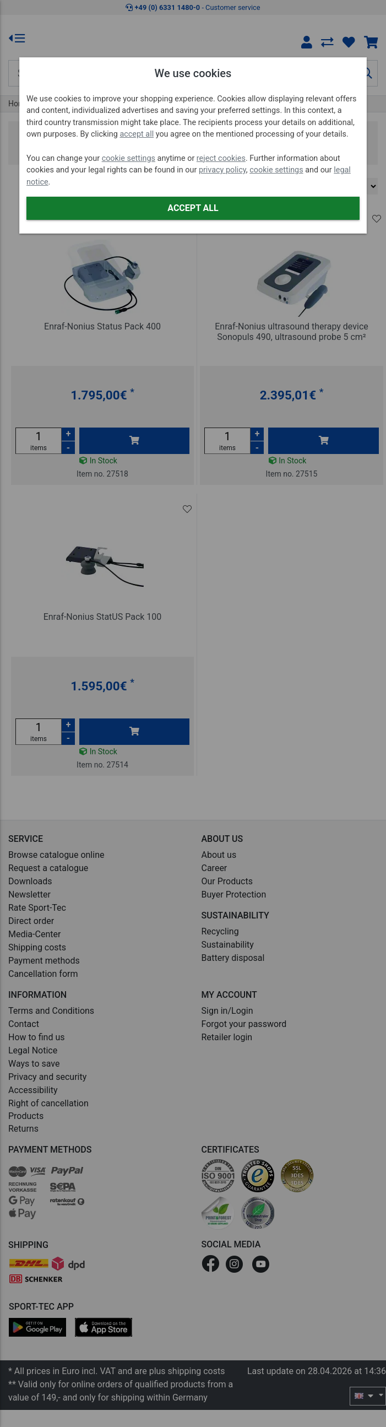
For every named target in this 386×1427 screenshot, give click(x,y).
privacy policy (222, 170)
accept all (136, 134)
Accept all (192, 208)
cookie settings (128, 158)
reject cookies (221, 158)
